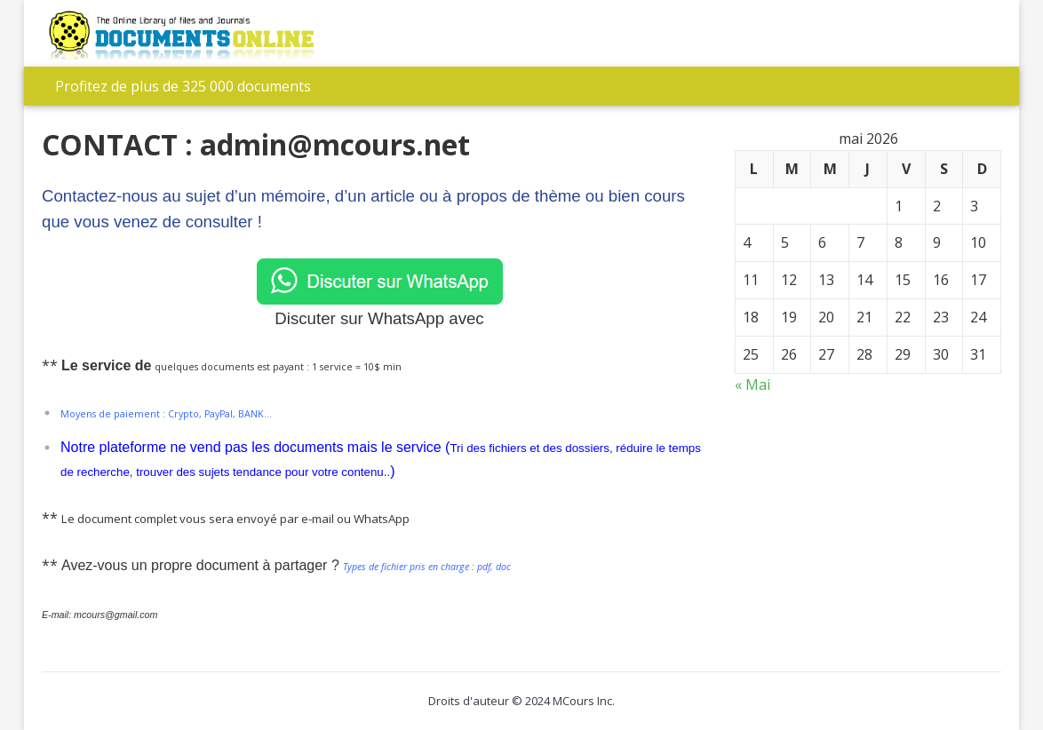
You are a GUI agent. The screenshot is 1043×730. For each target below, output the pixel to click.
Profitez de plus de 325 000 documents (183, 86)
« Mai (752, 384)
